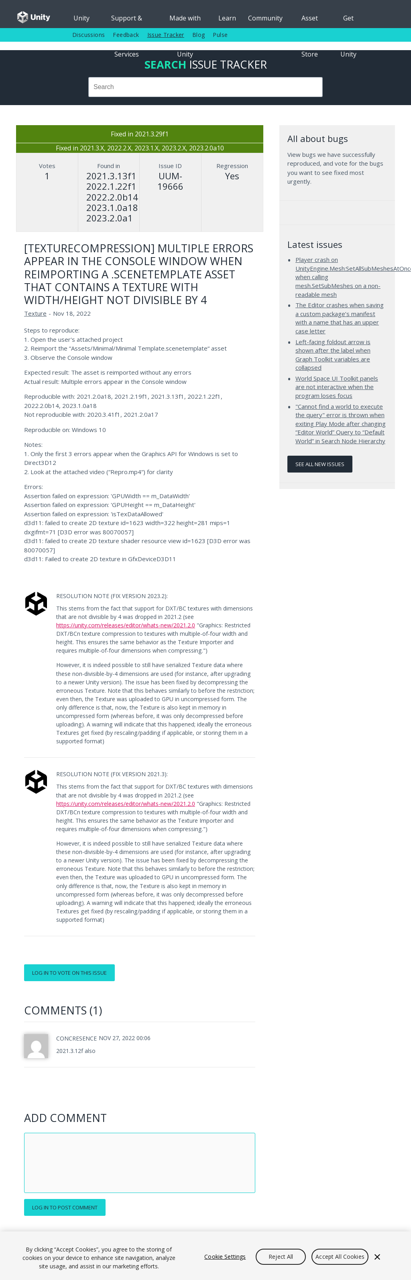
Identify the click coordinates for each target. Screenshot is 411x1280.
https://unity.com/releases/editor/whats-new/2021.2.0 (125, 625)
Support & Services (126, 21)
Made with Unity (185, 21)
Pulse (220, 35)
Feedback (126, 35)
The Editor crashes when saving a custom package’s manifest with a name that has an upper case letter (339, 318)
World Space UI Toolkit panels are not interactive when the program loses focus (336, 387)
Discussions (88, 35)
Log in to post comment (65, 1207)
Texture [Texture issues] (35, 313)
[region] (205, 1255)
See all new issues (319, 464)
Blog (198, 35)
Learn (227, 18)
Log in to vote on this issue (69, 972)
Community (265, 18)
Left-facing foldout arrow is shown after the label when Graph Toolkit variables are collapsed (332, 355)
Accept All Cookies (339, 1256)
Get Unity (348, 21)
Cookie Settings (225, 1256)
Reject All (281, 1256)
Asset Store (309, 21)
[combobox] (205, 87)
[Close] (377, 1257)
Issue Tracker (165, 35)
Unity (81, 18)
